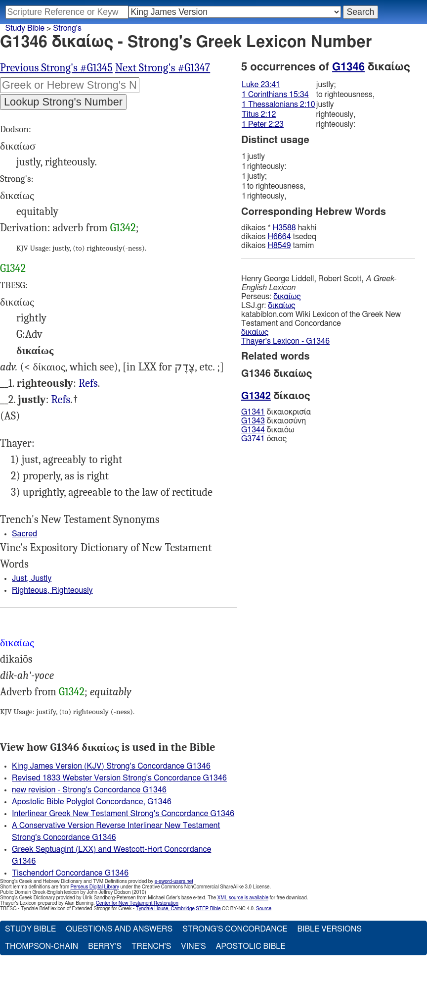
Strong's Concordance (234, 929)
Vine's (193, 946)
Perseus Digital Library (95, 886)
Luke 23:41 (261, 85)
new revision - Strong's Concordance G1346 (89, 790)
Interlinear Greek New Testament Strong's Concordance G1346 (123, 814)
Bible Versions (329, 929)
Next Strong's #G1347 (162, 67)
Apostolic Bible (251, 946)
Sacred (24, 534)
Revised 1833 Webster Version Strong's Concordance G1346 (119, 778)
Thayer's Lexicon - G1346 (285, 341)
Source (263, 908)
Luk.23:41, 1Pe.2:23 (60, 400)
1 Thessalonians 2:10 (278, 104)
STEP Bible (208, 908)
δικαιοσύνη (273, 421)
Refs (88, 383)
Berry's (105, 946)
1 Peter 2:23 (263, 124)
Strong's (67, 28)
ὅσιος (264, 439)
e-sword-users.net (174, 881)
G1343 (253, 421)
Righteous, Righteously (52, 590)
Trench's (151, 946)
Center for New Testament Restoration (137, 903)
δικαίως (286, 297)
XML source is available (242, 897)
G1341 (253, 412)
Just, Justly (31, 578)
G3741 (253, 439)
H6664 (279, 237)
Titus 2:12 (259, 114)
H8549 (279, 246)
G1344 (253, 430)
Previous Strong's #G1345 (56, 67)
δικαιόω (267, 430)
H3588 (284, 228)
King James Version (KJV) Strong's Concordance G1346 (111, 766)
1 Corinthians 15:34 (275, 95)
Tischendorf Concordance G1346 (70, 873)
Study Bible (24, 28)
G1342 (123, 227)
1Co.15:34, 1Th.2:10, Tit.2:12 (88, 383)
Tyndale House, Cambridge (165, 908)
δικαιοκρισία (276, 412)
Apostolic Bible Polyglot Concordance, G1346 (91, 802)
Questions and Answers (119, 929)
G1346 (348, 66)
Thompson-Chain (41, 946)
